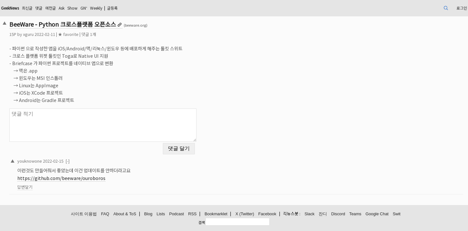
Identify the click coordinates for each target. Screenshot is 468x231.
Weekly (161, 7)
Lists (160, 214)
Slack (309, 214)
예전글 (106, 7)
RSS (192, 214)
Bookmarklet (216, 214)
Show (132, 7)
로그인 (414, 7)
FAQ (105, 214)
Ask (119, 7)
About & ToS (124, 214)
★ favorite (113, 34)
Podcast (176, 214)
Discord (338, 214)
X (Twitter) (244, 214)
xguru (73, 34)
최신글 (80, 7)
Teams (355, 214)
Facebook (267, 214)
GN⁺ (145, 7)
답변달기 (70, 183)
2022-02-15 (98, 157)
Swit (396, 214)
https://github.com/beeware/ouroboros (107, 174)
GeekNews (59, 7)
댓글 (93, 7)
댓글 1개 (134, 34)
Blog (148, 214)
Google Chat (377, 214)
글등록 (180, 7)
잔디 (323, 214)
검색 (201, 222)
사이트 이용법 (84, 214)
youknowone (75, 157)
